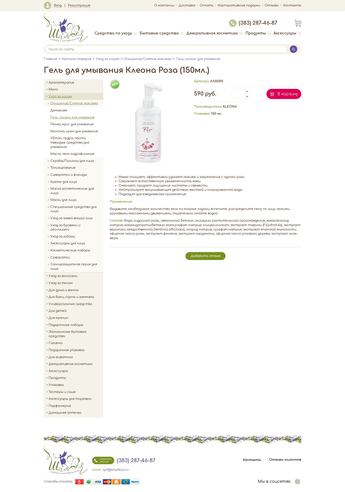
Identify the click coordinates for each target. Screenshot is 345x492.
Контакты (292, 5)
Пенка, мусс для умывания (71, 124)
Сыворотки (60, 257)
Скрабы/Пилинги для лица (72, 161)
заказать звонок (102, 460)
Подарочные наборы (76, 325)
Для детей (76, 310)
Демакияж (58, 110)
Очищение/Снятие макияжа (147, 59)
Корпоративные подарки (239, 5)
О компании (164, 5)
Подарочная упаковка (66, 350)
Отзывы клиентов (285, 460)
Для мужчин (76, 318)
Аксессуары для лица (67, 243)
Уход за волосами (76, 276)
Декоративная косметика (214, 33)
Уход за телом (76, 283)
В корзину (287, 94)
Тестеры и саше (62, 392)
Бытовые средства (162, 33)
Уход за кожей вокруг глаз (71, 218)
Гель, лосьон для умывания (198, 59)
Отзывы (272, 5)
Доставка (187, 5)
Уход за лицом (107, 59)
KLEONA (230, 106)
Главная (50, 59)
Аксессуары (287, 33)
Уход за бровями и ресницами (65, 227)
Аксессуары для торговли (70, 398)
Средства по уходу (116, 33)
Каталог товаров (76, 59)
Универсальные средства (76, 304)
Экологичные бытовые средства (76, 334)
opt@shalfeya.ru (115, 469)
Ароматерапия (76, 82)
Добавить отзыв (205, 256)
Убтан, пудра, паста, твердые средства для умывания (69, 142)
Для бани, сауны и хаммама (71, 297)
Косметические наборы (70, 250)
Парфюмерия (60, 406)
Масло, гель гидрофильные (72, 153)
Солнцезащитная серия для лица (73, 266)
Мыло (76, 89)
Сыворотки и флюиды (68, 174)
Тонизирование (76, 167)
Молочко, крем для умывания (74, 131)
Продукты (258, 33)
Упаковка (76, 385)
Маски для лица (63, 200)
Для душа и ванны (76, 290)
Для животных (61, 357)
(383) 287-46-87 (253, 23)
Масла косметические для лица (72, 191)
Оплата (206, 5)
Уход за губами (62, 236)
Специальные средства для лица (73, 209)
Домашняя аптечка (76, 412)
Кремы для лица (63, 181)
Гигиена (76, 343)
